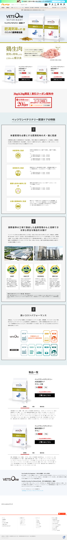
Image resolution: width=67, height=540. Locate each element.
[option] (33, 1)
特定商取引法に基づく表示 (14, 536)
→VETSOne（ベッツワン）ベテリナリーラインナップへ (32, 490)
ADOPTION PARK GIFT (44, 7)
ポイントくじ (38, 527)
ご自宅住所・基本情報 (55, 520)
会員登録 (4, 519)
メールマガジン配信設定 (56, 530)
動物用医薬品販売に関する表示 (24, 536)
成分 (33, 406)
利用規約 (7, 536)
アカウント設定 (54, 517)
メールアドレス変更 (55, 522)
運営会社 (3, 536)
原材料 (24, 406)
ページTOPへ (62, 513)
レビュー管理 (38, 523)
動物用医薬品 (36, 7)
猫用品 (7, 7)
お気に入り (38, 524)
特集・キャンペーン (14, 7)
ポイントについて (23, 524)
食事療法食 (27, 7)
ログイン (58, 7)
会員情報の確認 (54, 519)
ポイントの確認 (54, 527)
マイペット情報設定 (55, 526)
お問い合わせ (4, 524)
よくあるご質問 (63, 7)
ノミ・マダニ (21, 7)
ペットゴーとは (22, 519)
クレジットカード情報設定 (56, 524)
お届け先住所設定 (55, 523)
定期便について (22, 522)
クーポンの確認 (38, 526)
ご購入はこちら (25, 79)
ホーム (3, 517)
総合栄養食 (32, 7)
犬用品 (2, 7)
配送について (22, 523)
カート (37, 519)
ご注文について (22, 520)
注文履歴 (37, 520)
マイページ (38, 517)
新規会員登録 (54, 7)
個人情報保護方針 (33, 536)
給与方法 (42, 406)
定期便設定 (38, 522)
